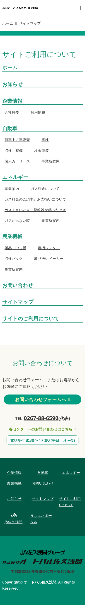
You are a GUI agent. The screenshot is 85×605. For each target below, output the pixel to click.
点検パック (14, 258)
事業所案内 (50, 161)
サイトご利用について (70, 501)
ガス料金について (45, 188)
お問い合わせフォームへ (42, 399)
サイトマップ (18, 301)
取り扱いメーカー (48, 258)
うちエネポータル (41, 518)
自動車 (9, 128)
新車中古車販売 (17, 139)
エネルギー (15, 176)
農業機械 (12, 236)
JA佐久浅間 (14, 521)
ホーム (7, 23)
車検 (45, 139)
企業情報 (12, 100)
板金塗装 (41, 150)
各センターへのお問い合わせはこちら (42, 429)
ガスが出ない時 (17, 220)
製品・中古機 (15, 247)
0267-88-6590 (41, 418)
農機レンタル (49, 247)
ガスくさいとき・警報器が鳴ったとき (35, 209)
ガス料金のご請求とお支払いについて (35, 199)
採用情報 (38, 112)
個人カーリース (17, 161)
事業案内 (12, 188)
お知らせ (12, 84)
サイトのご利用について (30, 318)
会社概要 (12, 112)
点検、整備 (14, 150)
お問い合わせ (17, 285)
